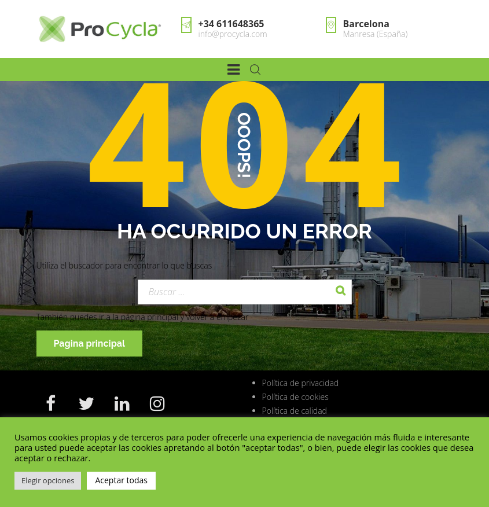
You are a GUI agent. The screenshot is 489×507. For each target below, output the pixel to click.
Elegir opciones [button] (47, 480)
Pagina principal (90, 343)
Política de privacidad (300, 382)
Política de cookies (295, 396)
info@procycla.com (232, 33)
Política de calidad (294, 410)
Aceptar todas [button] (121, 480)
